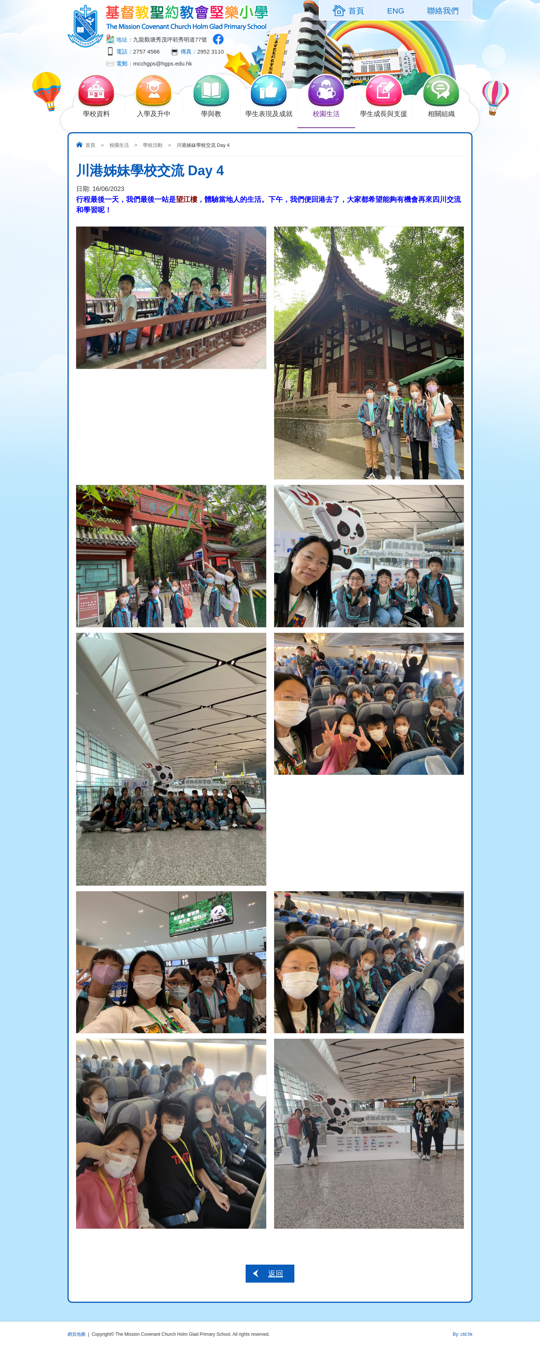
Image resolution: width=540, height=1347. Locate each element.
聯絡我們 (443, 10)
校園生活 (330, 113)
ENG (395, 10)
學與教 (216, 113)
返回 (275, 1273)
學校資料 (100, 113)
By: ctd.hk (462, 1334)
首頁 (90, 145)
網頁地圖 (77, 1334)
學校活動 (152, 145)
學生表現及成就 (271, 113)
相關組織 (446, 113)
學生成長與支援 (386, 113)
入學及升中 (158, 113)
